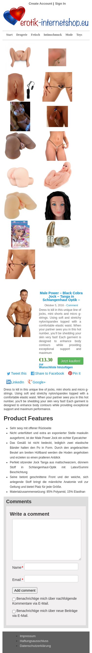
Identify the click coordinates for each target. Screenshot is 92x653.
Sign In (60, 3)
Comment (72, 305)
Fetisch (35, 34)
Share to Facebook (49, 373)
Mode (69, 34)
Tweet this (18, 373)
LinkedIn (17, 382)
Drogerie (21, 34)
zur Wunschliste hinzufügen (56, 366)
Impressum (28, 636)
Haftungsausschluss (34, 641)
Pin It (76, 373)
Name (16, 567)
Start (9, 34)
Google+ (39, 382)
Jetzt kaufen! (70, 361)
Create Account (40, 3)
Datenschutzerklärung (35, 646)
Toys (79, 34)
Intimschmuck (53, 34)
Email (16, 580)
